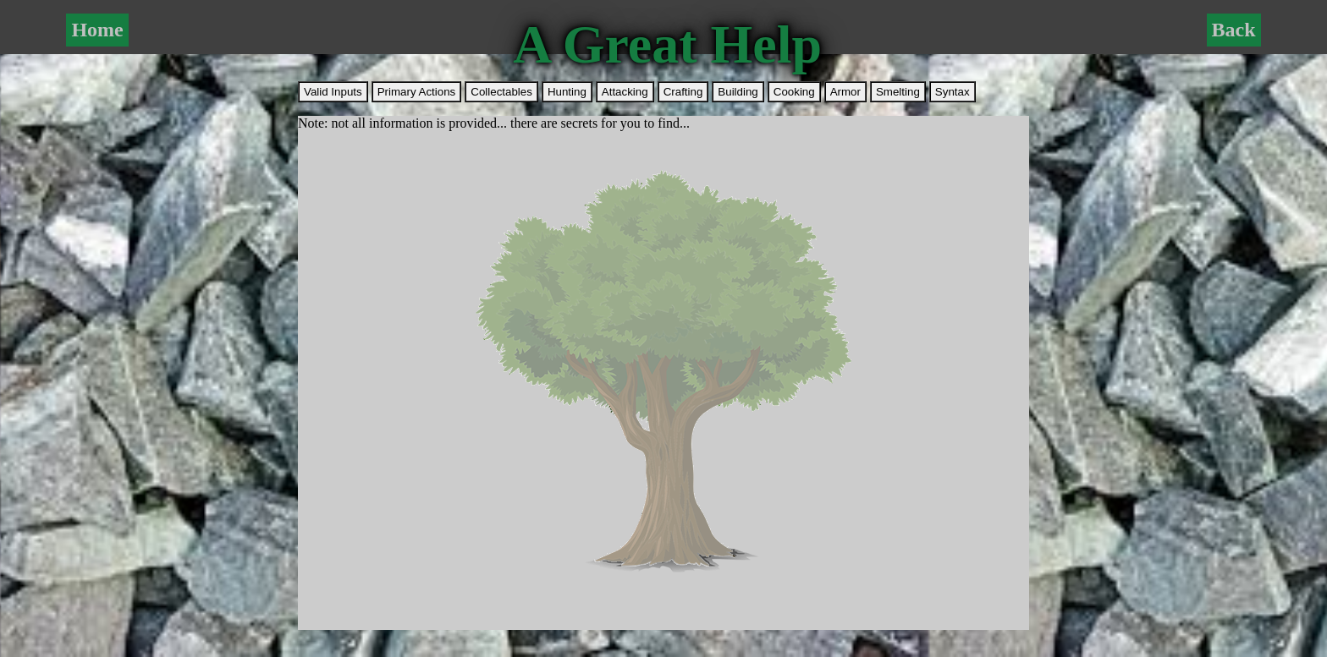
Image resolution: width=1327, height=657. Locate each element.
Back (1234, 30)
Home (97, 30)
